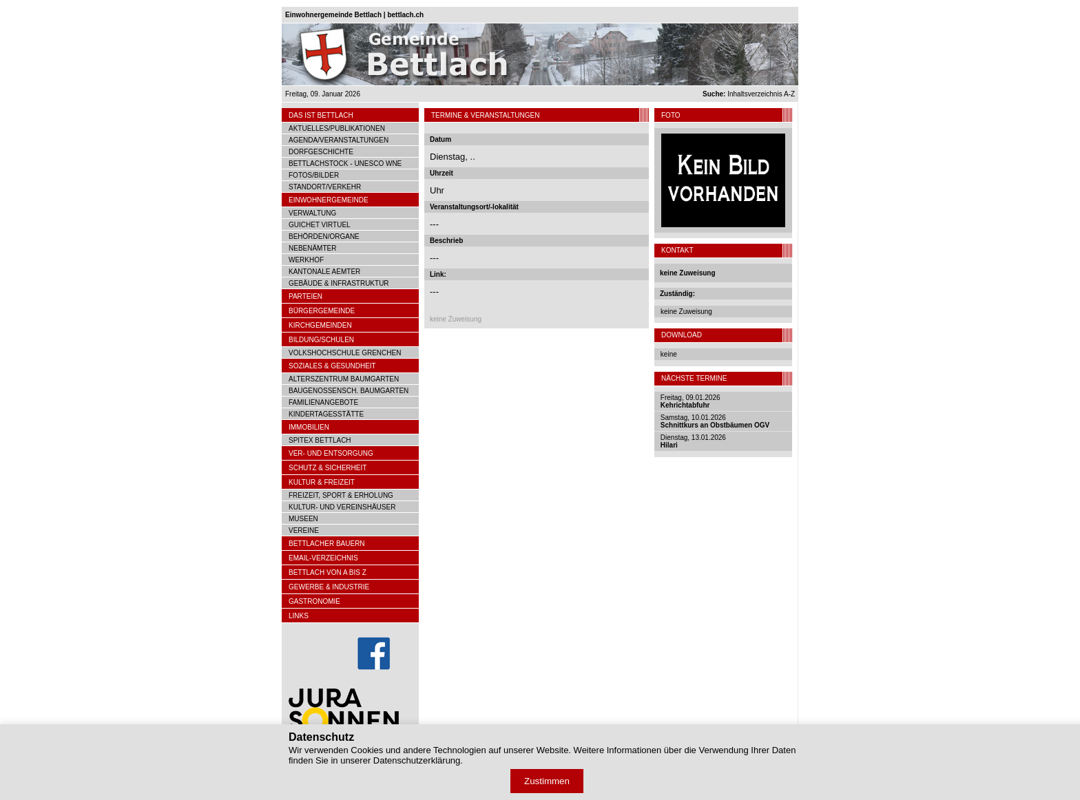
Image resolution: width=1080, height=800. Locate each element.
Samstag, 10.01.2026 (715, 421)
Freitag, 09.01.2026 (690, 401)
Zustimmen (547, 781)
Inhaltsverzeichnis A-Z (749, 94)
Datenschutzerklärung (416, 760)
